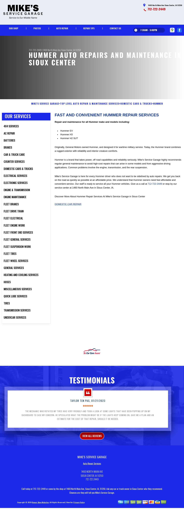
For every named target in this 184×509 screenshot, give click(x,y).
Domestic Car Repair (68, 206)
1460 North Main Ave (52, 50)
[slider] (88, 408)
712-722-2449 (156, 9)
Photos (37, 28)
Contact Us (115, 28)
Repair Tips (89, 28)
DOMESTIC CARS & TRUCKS (136, 105)
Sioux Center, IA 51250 (71, 50)
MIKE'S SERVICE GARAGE (45, 105)
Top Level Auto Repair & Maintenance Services (89, 105)
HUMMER (158, 105)
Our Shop (13, 28)
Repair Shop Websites (40, 505)
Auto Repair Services (92, 466)
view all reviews (92, 438)
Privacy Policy (79, 505)
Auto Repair (62, 28)
